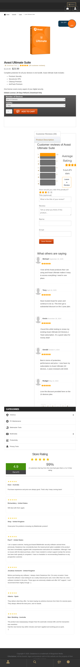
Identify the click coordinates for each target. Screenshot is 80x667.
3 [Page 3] (52, 406)
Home (7, 14)
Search (32, 661)
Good (48, 192)
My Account (5, 663)
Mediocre (43, 192)
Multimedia (40, 434)
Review (42, 206)
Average (46, 192)
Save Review (46, 241)
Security (14, 14)
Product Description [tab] (45, 140)
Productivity (12, 440)
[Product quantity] (9, 111)
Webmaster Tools (13, 427)
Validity (9, 103)
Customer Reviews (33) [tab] (46, 134)
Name (42, 219)
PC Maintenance (13, 421)
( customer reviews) (37, 65)
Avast (20, 14)
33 (57, 154)
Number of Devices (14, 97)
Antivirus (40, 415)
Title (45, 195)
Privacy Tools (12, 446)
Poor (40, 192)
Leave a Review (67, 182)
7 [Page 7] (62, 406)
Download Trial (11, 65)
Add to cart (25, 111)
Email (42, 230)
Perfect (51, 192)
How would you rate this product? (54, 189)
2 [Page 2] (47, 406)
